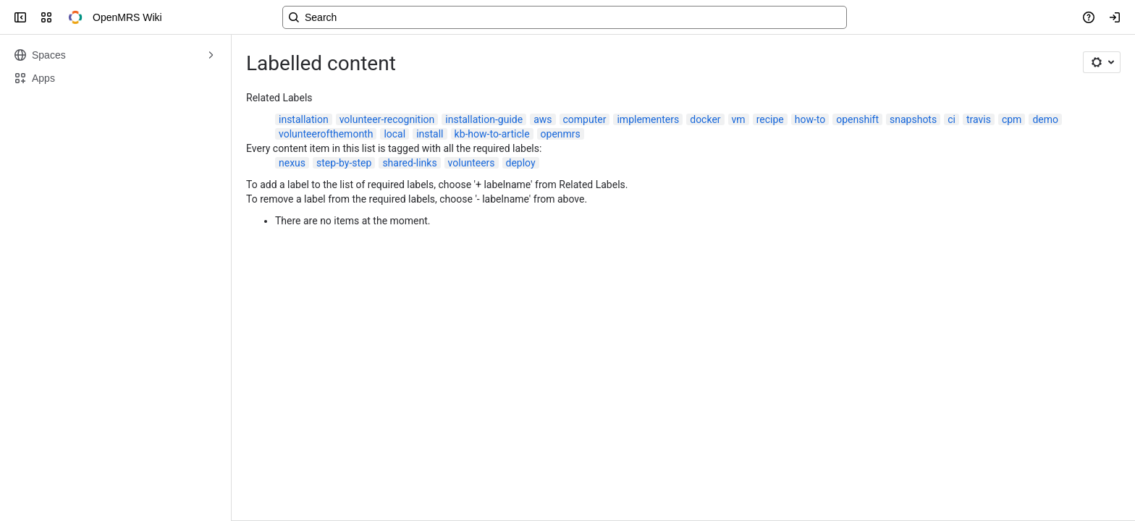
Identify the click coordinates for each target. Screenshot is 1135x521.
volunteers (471, 163)
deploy (521, 163)
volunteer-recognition (387, 119)
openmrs (561, 134)
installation (304, 119)
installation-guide (484, 119)
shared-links (409, 163)
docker (705, 119)
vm (739, 119)
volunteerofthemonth (326, 134)
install (429, 134)
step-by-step (343, 163)
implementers (648, 119)
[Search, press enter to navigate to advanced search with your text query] (564, 17)
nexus (292, 163)
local (394, 134)
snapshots (913, 119)
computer (585, 119)
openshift (857, 119)
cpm (1011, 119)
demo (1045, 119)
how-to (810, 119)
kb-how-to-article (492, 134)
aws (542, 119)
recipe (770, 119)
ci (951, 119)
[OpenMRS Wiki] (75, 17)
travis (978, 119)
